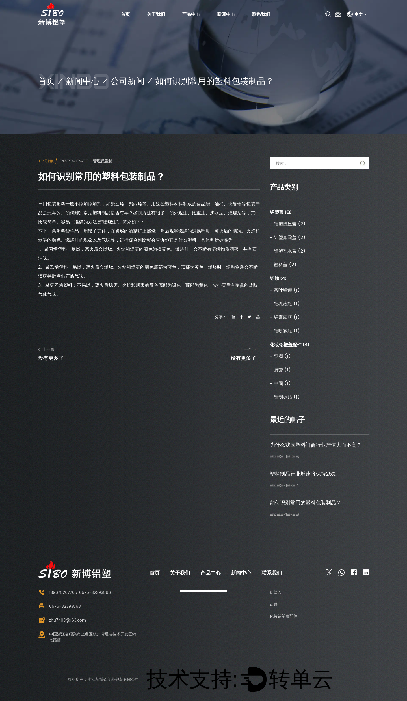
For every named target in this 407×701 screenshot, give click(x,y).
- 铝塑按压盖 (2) (288, 224)
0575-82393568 (59, 606)
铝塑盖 (276, 592)
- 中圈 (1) (280, 383)
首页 (125, 14)
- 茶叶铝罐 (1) (285, 290)
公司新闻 (127, 81)
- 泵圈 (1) (280, 356)
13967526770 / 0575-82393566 (74, 592)
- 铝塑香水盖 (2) (288, 251)
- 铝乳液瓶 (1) (285, 304)
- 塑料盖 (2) (283, 264)
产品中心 (191, 14)
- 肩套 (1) (280, 370)
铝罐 (274, 604)
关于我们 (156, 14)
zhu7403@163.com (62, 620)
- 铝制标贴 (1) (285, 397)
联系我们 (261, 14)
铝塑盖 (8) (280, 212)
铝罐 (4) (278, 278)
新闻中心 (226, 14)
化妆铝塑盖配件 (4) (289, 344)
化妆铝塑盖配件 (283, 616)
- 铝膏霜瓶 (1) (285, 317)
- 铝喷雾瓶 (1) (285, 331)
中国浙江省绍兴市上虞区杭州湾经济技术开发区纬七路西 (87, 637)
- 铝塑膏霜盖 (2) (288, 237)
